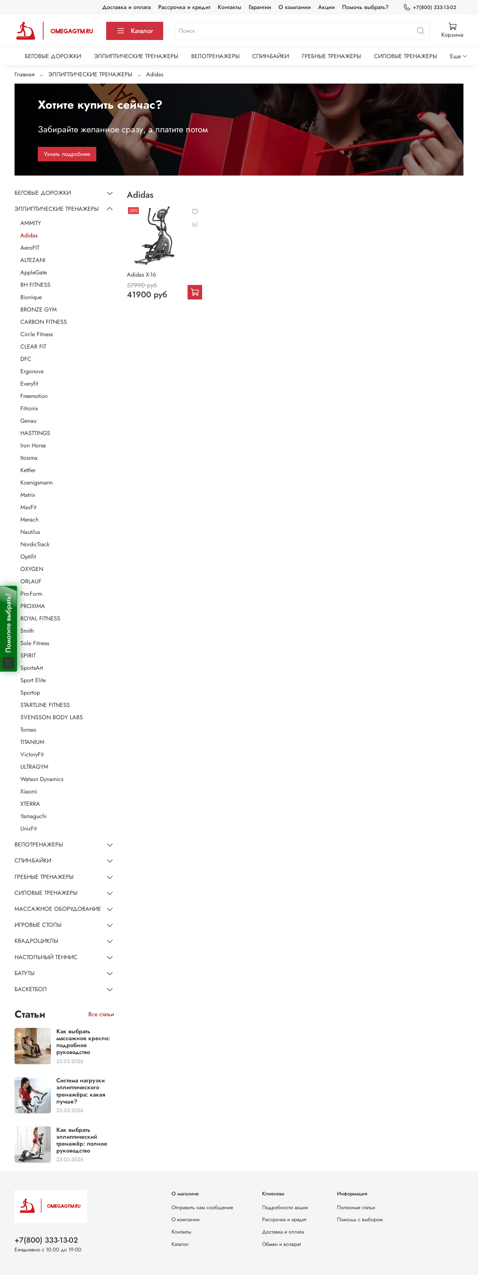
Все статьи (101, 1014)
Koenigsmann (36, 482)
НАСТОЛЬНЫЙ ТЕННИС (46, 957)
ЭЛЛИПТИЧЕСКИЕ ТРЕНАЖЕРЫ (136, 56)
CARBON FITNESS (43, 322)
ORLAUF (30, 581)
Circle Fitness (36, 334)
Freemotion (34, 396)
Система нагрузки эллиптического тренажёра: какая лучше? (80, 1091)
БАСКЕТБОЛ (31, 989)
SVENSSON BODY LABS (51, 717)
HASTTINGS (35, 433)
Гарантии (260, 7)
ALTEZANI (32, 260)
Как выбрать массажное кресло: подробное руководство (83, 1042)
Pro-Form (31, 594)
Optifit (28, 556)
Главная (25, 74)
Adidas (28, 235)
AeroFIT (29, 248)
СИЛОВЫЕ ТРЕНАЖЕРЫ (405, 56)
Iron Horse (33, 445)
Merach (29, 519)
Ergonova (32, 371)
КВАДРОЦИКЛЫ (36, 941)
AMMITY (30, 223)
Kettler (28, 470)
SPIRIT (28, 655)
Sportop (30, 692)
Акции (326, 7)
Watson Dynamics (41, 779)
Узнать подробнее (67, 154)
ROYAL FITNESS (40, 618)
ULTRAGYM (34, 767)
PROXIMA (32, 606)
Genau (28, 421)
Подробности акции (285, 1207)
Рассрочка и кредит (184, 7)
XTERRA (30, 804)
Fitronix (29, 408)
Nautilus (30, 532)
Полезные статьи (356, 1207)
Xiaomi (28, 791)
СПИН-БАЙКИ (270, 56)
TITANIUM (32, 742)
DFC (25, 359)
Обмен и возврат (281, 1244)
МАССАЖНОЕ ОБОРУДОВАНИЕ (58, 909)
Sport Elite (33, 680)
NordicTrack (34, 544)
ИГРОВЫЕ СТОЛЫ (38, 925)
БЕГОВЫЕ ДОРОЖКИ (53, 56)
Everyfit (29, 383)
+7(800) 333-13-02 (429, 7)
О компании (294, 7)
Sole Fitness (34, 643)
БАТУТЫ (25, 973)
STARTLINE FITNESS (45, 705)
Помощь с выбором (360, 1219)
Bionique (31, 297)
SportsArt (31, 668)
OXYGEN (31, 569)
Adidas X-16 (141, 274)
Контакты (229, 7)
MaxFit (28, 507)
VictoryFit (32, 754)
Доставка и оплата (126, 7)
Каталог (134, 31)
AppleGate (33, 272)
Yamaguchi (33, 816)
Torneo (28, 729)
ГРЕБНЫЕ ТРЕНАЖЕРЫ (331, 56)
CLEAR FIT (33, 346)
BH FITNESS (35, 285)
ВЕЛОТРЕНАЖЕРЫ (215, 56)
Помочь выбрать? (365, 7)
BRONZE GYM (38, 309)
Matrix (27, 495)
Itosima (28, 458)
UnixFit (28, 828)
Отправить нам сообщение (202, 1207)
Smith (27, 631)
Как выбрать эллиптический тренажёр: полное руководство (81, 1140)
